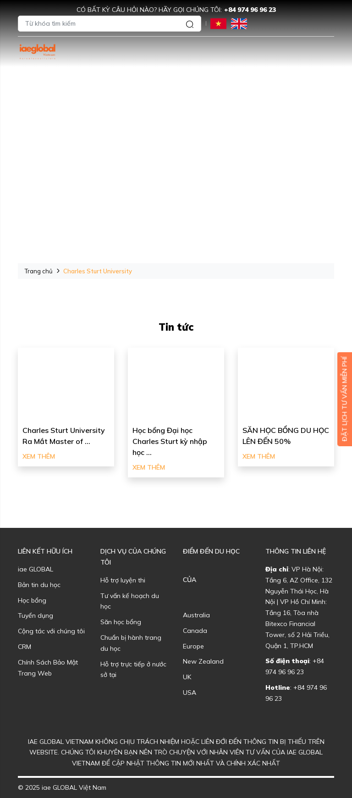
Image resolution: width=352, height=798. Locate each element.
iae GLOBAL (35, 569)
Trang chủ (39, 271)
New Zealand (203, 661)
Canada (195, 630)
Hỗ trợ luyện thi (122, 580)
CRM (24, 647)
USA (189, 692)
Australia (196, 615)
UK (187, 677)
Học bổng (32, 600)
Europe (193, 646)
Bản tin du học (39, 585)
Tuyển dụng (35, 615)
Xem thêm (38, 456)
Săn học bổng (120, 622)
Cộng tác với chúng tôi (51, 631)
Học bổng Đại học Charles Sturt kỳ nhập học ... (169, 441)
